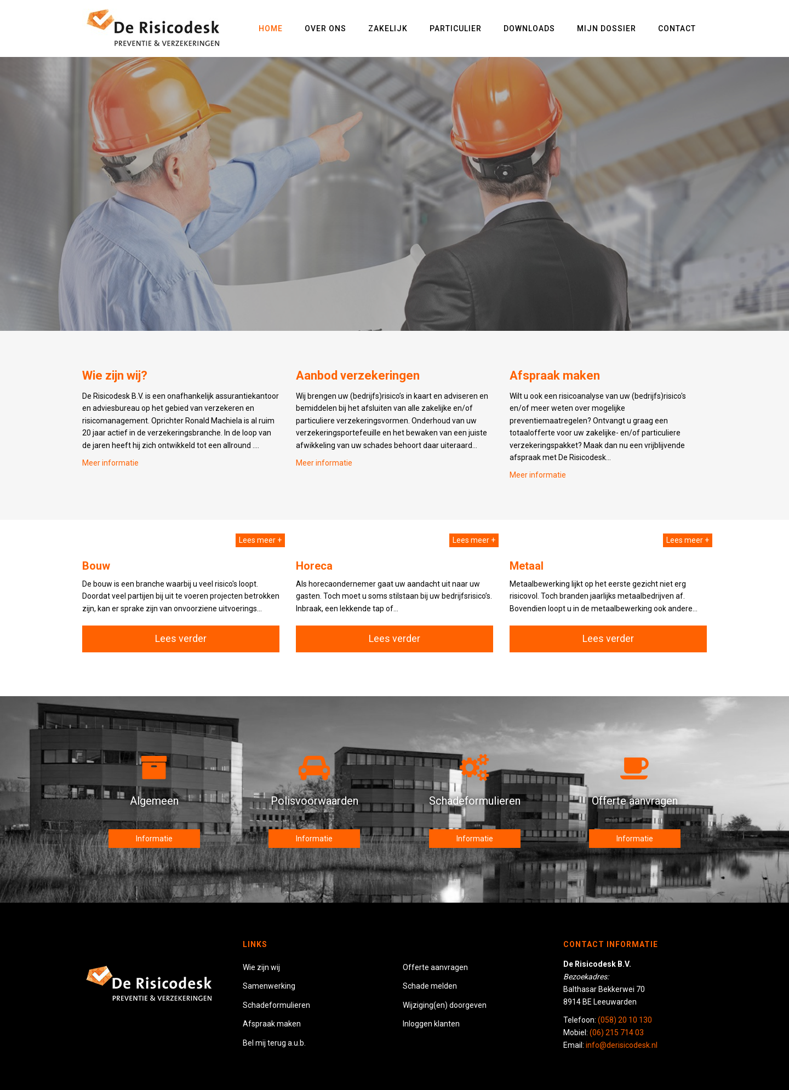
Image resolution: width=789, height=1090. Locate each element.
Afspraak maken (272, 1023)
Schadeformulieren (276, 1005)
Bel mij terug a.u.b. (274, 1043)
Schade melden (430, 986)
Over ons (325, 28)
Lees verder (181, 638)
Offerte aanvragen (435, 967)
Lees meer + (260, 540)
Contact (677, 28)
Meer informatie (538, 475)
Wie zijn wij (261, 967)
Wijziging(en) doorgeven (445, 1005)
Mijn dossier (606, 28)
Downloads (529, 28)
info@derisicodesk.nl (622, 1045)
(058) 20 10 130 (625, 1020)
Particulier (456, 28)
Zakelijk (388, 28)
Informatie (154, 838)
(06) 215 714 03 (617, 1032)
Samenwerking (269, 986)
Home (271, 28)
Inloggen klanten (431, 1023)
